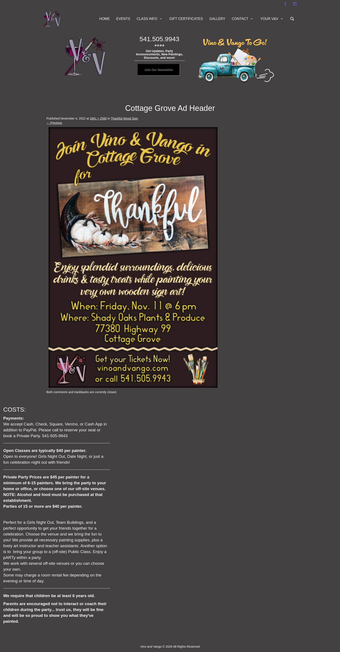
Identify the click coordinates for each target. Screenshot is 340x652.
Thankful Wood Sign (124, 118)
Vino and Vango (151, 646)
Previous (54, 123)
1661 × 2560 (98, 118)
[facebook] (285, 4)
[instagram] (295, 4)
